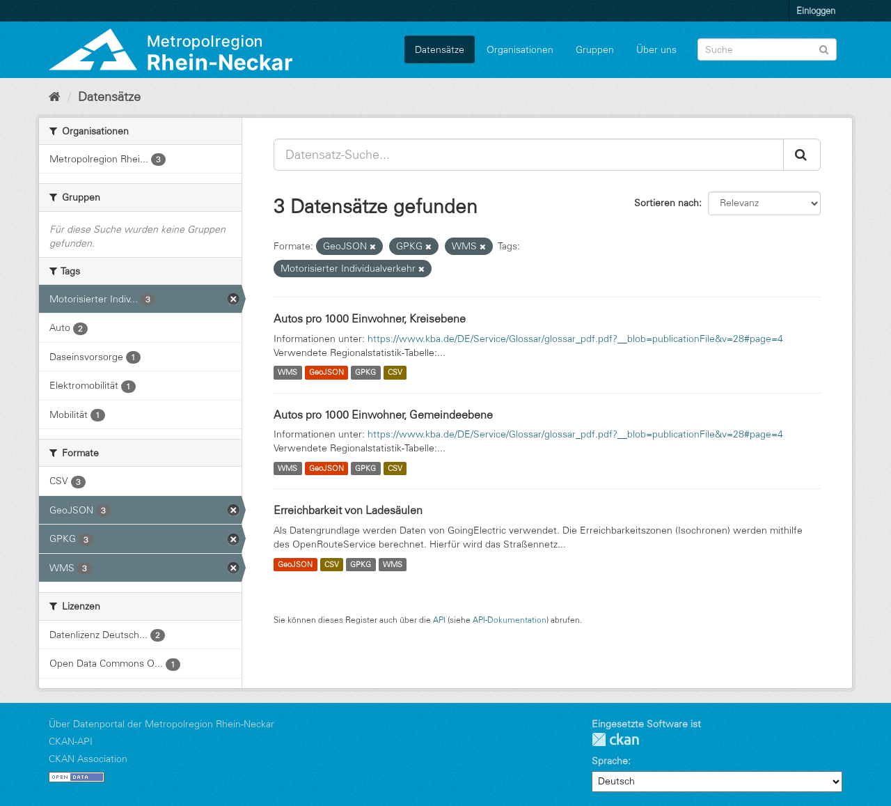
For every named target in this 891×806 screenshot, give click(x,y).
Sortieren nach (666, 202)
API (439, 619)
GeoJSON (326, 373)
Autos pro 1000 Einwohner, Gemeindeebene (383, 414)
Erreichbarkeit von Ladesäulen (348, 510)
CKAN (615, 739)
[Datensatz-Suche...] (529, 155)
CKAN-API (71, 741)
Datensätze (439, 49)
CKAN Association (88, 758)
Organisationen (520, 49)
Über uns (656, 49)
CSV (395, 373)
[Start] (55, 96)
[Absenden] (824, 48)
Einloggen (815, 10)
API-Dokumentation (509, 619)
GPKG (365, 373)
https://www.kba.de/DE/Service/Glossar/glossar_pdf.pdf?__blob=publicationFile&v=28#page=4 (575, 338)
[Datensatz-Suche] (767, 49)
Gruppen (595, 49)
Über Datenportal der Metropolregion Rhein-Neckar (161, 724)
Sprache (610, 760)
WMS (287, 373)
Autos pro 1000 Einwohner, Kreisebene (370, 318)
